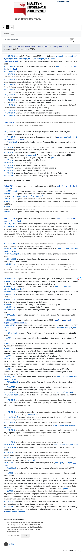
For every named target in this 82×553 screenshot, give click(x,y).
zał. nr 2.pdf (27, 196)
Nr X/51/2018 (9, 212)
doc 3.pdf (11, 140)
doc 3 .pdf (74, 445)
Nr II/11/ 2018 (9, 137)
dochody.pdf (72, 56)
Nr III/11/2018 (9, 442)
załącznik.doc (33, 415)
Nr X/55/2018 (9, 194)
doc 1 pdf (59, 287)
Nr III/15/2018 (9, 113)
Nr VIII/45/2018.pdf (11, 254)
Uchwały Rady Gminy (60, 47)
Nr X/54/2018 (9, 199)
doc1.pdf (58, 320)
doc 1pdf (60, 328)
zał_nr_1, (60, 137)
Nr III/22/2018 (9, 79)
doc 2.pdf (68, 66)
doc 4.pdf (13, 69)
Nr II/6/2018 (8, 163)
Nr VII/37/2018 (9, 299)
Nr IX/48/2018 (9, 226)
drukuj (9, 544)
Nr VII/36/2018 (9, 305)
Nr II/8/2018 (8, 152)
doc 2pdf (65, 445)
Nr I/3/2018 (8, 491)
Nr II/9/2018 (8, 147)
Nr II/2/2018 (8, 173)
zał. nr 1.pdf (16, 196)
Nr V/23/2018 (9, 369)
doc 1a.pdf (70, 219)
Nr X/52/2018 (9, 207)
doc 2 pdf (67, 287)
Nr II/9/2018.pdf (10, 447)
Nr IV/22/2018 (9, 377)
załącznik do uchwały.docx (14, 512)
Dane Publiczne (43, 47)
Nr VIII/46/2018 (10, 249)
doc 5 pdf (20, 289)
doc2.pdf (8, 189)
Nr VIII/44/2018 (10, 259)
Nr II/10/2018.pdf (10, 142)
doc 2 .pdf (67, 320)
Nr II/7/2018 (8, 160)
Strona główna (8, 47)
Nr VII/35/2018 (9, 307)
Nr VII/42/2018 (9, 279)
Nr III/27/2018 (9, 56)
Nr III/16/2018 (9, 110)
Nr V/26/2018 (9, 348)
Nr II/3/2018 (8, 170)
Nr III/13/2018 (9, 122)
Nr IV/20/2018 (9, 387)
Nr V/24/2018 (9, 359)
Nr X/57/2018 (9, 186)
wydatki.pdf (8, 59)
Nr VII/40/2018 (9, 287)
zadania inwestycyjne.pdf (23, 59)
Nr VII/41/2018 (9, 281)
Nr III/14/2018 (9, 115)
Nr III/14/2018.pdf (11, 417)
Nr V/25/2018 (9, 356)
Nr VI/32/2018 (9, 320)
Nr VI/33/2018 (9, 315)
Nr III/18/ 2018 (9, 392)
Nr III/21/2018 (9, 84)
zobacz (25, 536)
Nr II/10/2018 (9, 445)
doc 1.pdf (60, 66)
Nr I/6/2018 (8, 463)
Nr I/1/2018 (8, 176)
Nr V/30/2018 (9, 328)
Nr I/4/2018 (8, 473)
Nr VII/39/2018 (9, 292)
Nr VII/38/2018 (9, 294)
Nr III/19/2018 (9, 95)
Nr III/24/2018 (9, 72)
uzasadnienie (60, 56)
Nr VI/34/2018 (9, 310)
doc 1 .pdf (61, 219)
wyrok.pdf (54, 158)
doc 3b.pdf (14, 323)
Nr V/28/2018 (9, 338)
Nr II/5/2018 (8, 165)
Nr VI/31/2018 (9, 325)
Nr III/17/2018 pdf (11, 395)
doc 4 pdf (20, 140)
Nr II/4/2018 (8, 168)
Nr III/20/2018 (9, 90)
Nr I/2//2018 (8, 501)
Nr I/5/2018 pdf (10, 468)
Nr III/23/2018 (9, 74)
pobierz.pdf (67, 489)
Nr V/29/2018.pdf (10, 333)
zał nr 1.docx (62, 186)
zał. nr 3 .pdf (38, 196)
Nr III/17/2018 (9, 105)
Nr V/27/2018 (9, 343)
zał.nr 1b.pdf (50, 59)
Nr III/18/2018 (9, 100)
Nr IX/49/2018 (9, 224)
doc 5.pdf (17, 221)
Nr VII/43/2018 (9, 264)
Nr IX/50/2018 (9, 219)
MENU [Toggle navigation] (9, 33)
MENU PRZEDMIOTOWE (26, 47)
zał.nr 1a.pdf (39, 59)
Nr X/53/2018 (9, 201)
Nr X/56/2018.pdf (10, 191)
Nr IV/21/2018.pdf (11, 382)
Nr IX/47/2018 (9, 244)
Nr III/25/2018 (9, 66)
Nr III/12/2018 (9, 132)
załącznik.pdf (30, 155)
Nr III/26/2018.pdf (11, 61)
